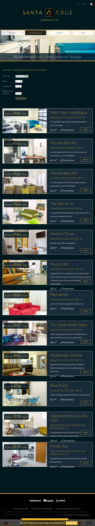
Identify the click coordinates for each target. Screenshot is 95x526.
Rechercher (21, 99)
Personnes (6, 86)
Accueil (12, 33)
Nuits (4, 81)
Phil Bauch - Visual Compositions (77, 515)
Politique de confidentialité (41, 509)
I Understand (71, 523)
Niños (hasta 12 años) (7, 92)
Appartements (36, 33)
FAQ (83, 33)
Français (84, 4)
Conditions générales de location (68, 509)
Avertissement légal (20, 509)
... (27, 76)
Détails (85, 129)
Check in (6, 76)
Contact (59, 33)
